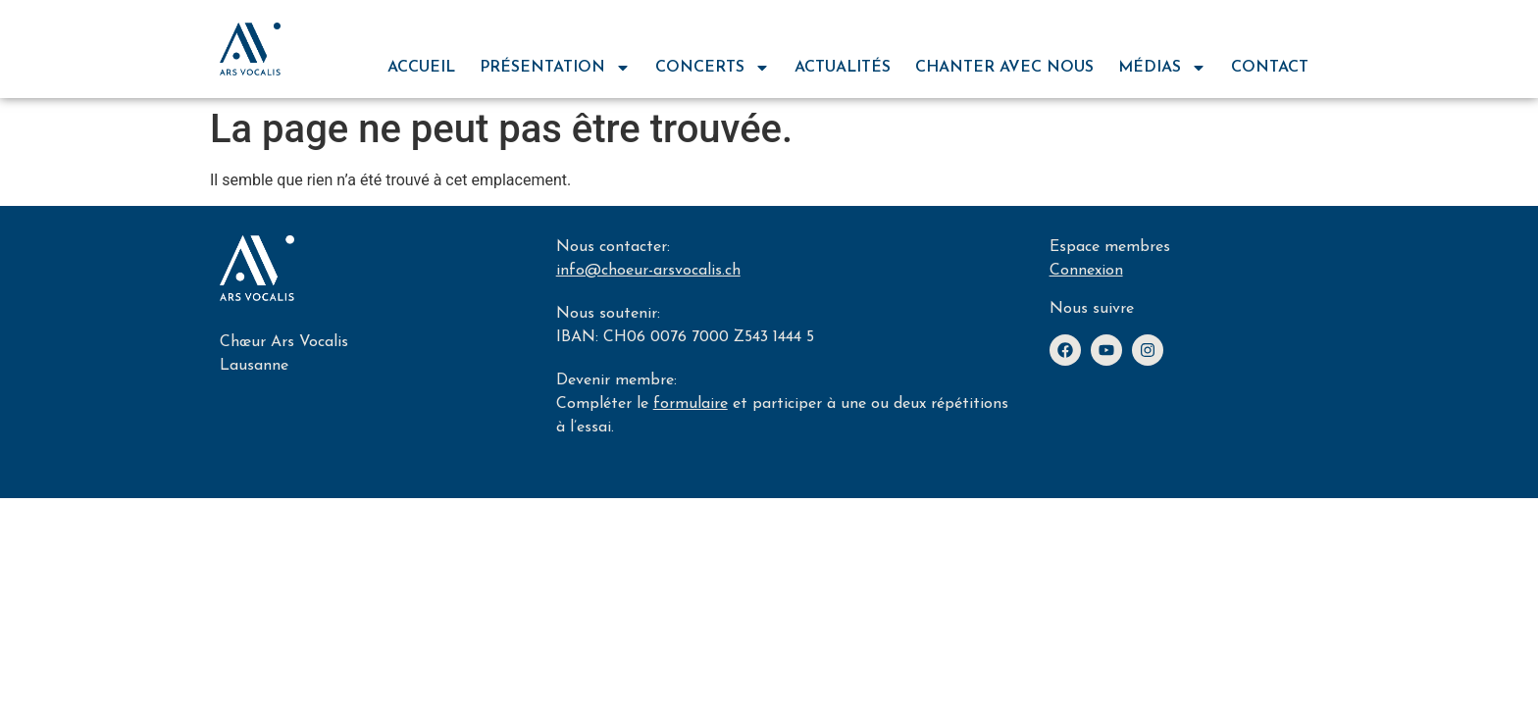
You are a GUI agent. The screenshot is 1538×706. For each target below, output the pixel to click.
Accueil (421, 68)
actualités (843, 68)
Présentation (555, 67)
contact (1269, 68)
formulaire (690, 404)
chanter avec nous (1004, 68)
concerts (712, 67)
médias (1162, 67)
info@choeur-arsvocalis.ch (648, 270)
